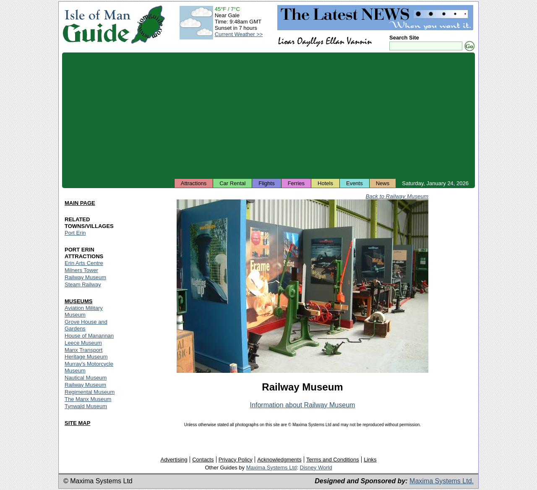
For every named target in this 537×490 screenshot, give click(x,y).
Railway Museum (85, 277)
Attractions (193, 183)
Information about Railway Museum (302, 405)
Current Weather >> (239, 34)
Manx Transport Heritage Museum (86, 353)
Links (370, 459)
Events (354, 183)
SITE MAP (77, 423)
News (383, 183)
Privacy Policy (236, 459)
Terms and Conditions (332, 459)
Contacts (203, 459)
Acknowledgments (279, 459)
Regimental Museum (90, 392)
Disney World (316, 467)
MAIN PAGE (80, 203)
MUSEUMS (78, 301)
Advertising (173, 459)
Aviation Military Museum (84, 311)
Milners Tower (81, 270)
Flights (266, 183)
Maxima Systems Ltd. (441, 481)
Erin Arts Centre (84, 263)
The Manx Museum (88, 399)
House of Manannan (89, 336)
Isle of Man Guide (96, 24)
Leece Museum (83, 343)
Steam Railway (83, 284)
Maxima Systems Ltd (271, 467)
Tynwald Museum (86, 406)
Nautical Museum (86, 378)
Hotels (325, 183)
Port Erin (75, 233)
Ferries (296, 183)
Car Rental (232, 183)
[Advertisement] (268, 115)
